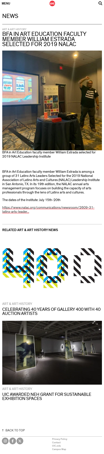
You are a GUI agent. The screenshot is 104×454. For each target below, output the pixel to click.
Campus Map (59, 449)
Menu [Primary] (6, 3)
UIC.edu (56, 446)
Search (100, 3)
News (10, 16)
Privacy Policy (59, 439)
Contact (56, 442)
